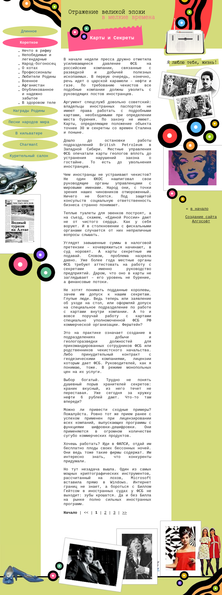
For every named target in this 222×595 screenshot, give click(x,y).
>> (124, 513)
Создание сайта (201, 217)
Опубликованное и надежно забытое (37, 94)
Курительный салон (29, 156)
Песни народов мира (29, 122)
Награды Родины (29, 111)
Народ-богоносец (39, 64)
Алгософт (201, 221)
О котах (30, 68)
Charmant (29, 145)
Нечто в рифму (36, 51)
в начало (199, 209)
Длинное (29, 31)
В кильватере (28, 133)
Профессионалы (36, 72)
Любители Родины (39, 77)
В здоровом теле (39, 103)
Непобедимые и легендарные (36, 57)
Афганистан (33, 85)
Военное (30, 81)
